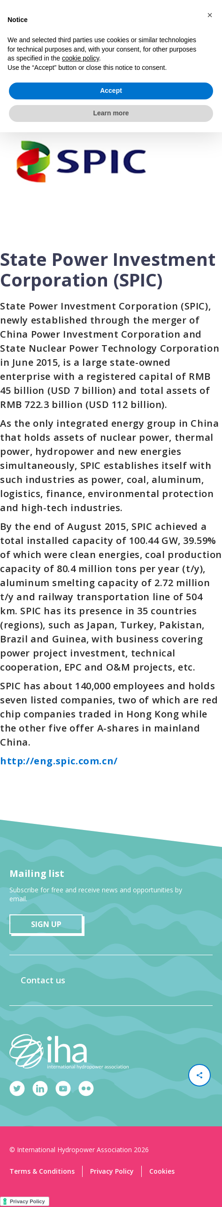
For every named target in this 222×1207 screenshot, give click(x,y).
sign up (46, 924)
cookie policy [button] (80, 58)
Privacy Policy (112, 1171)
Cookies (162, 1171)
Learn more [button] (111, 113)
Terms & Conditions (42, 1171)
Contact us (43, 980)
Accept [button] (111, 90)
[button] (209, 15)
